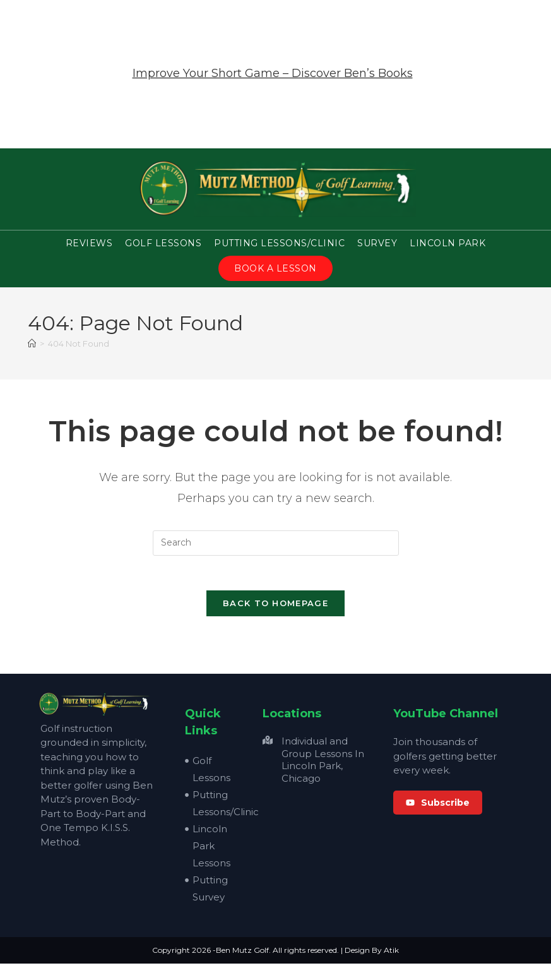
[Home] (32, 344)
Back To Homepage (275, 607)
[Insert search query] (276, 543)
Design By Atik (372, 954)
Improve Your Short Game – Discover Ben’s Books (273, 73)
